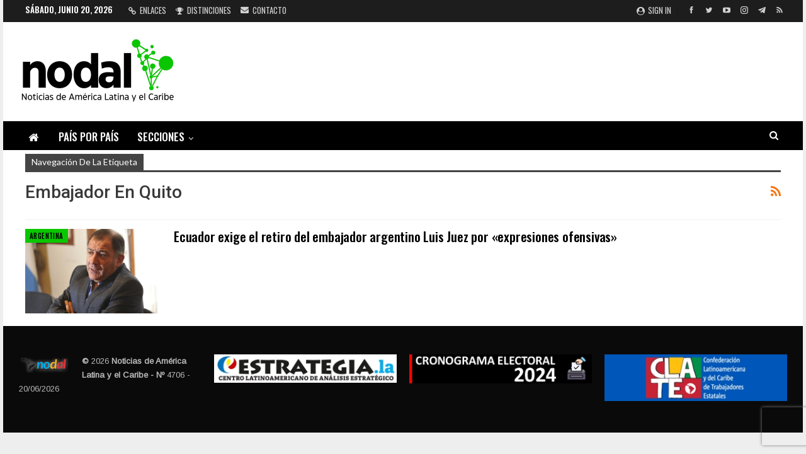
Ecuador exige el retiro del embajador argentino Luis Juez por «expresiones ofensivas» (395, 236)
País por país (89, 136)
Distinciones (203, 10)
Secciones (160, 136)
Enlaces (147, 10)
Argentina (47, 236)
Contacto (264, 10)
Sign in (654, 10)
